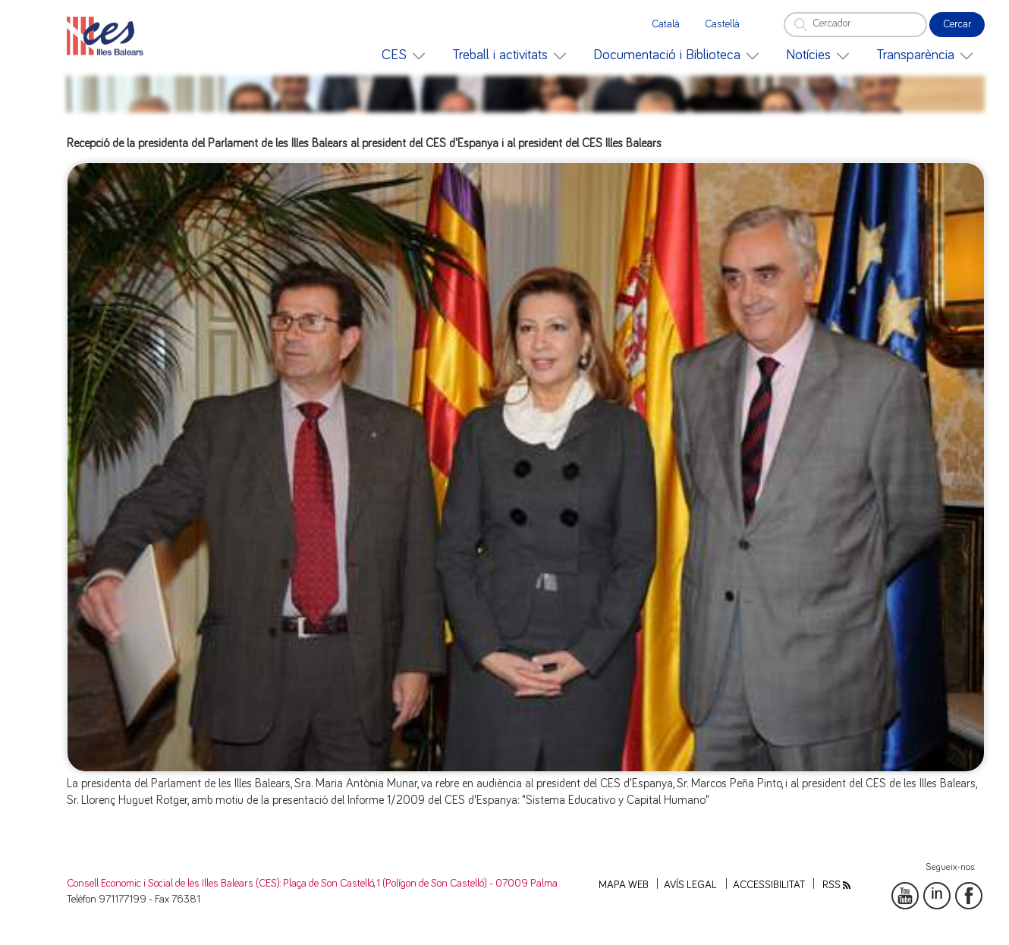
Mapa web (624, 885)
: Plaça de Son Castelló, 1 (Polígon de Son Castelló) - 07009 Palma (419, 883)
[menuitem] (403, 55)
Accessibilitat (769, 885)
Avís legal (690, 885)
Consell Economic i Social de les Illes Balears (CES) (173, 883)
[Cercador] (855, 24)
